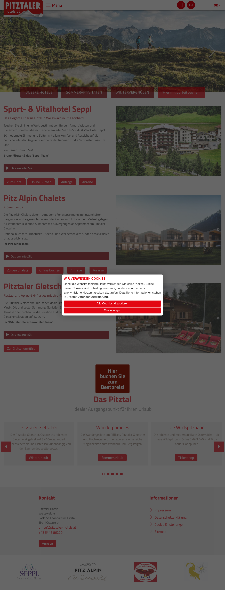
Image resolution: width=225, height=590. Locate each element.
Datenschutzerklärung (92, 296)
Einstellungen (112, 310)
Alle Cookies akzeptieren (112, 303)
